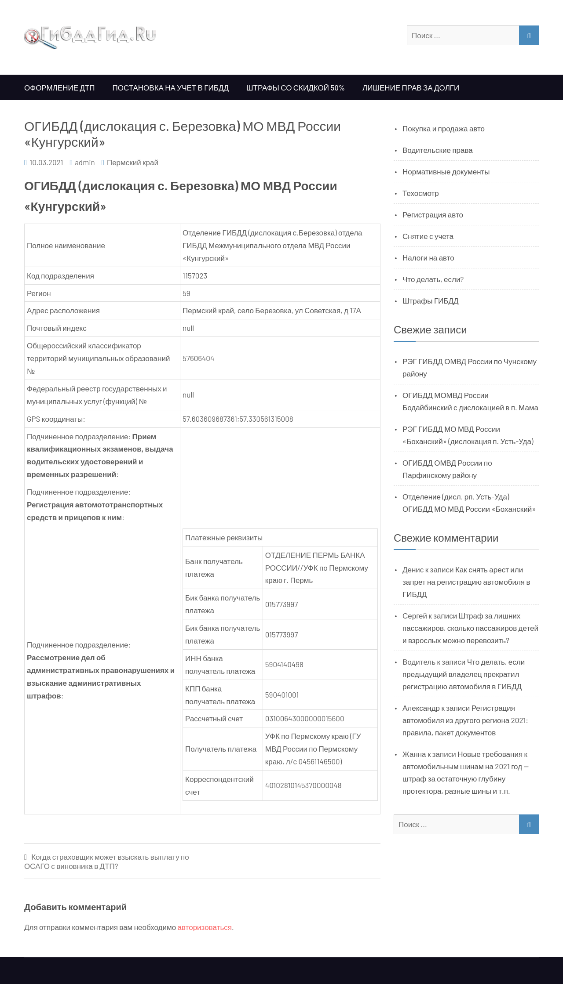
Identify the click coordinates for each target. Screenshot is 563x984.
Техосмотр (420, 192)
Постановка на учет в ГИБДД (171, 87)
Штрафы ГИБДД (430, 300)
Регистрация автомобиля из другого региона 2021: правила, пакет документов (465, 720)
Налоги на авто (428, 257)
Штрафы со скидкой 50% (295, 87)
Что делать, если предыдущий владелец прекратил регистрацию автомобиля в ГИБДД (463, 674)
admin (85, 162)
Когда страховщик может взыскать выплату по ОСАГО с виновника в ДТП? (106, 861)
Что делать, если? (433, 279)
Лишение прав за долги (410, 87)
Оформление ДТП (59, 87)
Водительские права (437, 149)
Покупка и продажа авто (443, 128)
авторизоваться (205, 926)
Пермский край (132, 162)
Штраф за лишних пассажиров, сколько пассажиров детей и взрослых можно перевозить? (470, 627)
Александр (421, 707)
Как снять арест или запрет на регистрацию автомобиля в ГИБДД (466, 581)
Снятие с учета (427, 236)
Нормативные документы (446, 171)
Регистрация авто (432, 214)
